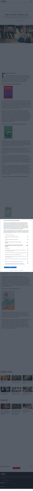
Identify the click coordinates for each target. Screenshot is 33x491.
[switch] (27, 236)
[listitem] (16, 234)
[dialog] (16, 245)
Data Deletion (11, 270)
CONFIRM (10, 267)
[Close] (31, 220)
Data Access (16, 270)
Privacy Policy (21, 270)
